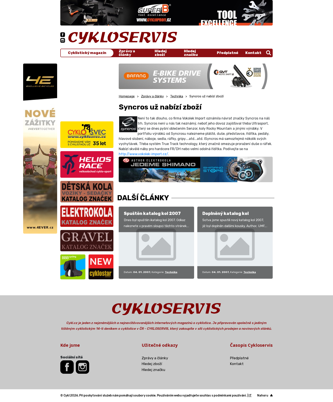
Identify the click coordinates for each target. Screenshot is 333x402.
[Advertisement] (86, 90)
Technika (176, 96)
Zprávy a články (127, 53)
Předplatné (227, 53)
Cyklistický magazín (87, 53)
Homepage (127, 96)
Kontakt (253, 53)
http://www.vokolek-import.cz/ (143, 154)
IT (250, 395)
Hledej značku (191, 53)
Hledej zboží (160, 53)
